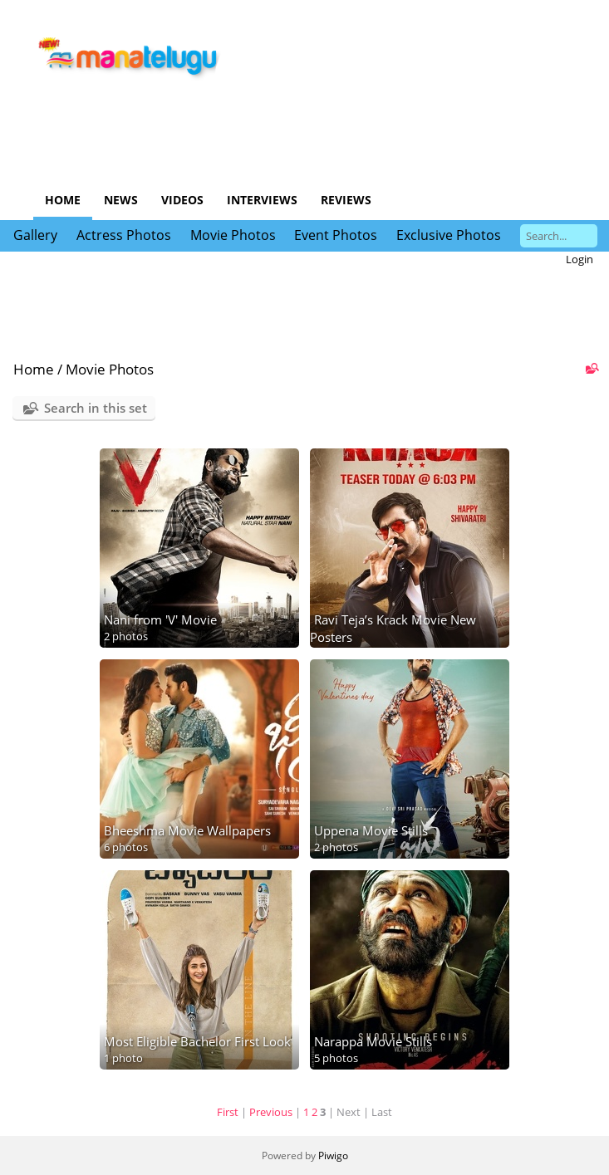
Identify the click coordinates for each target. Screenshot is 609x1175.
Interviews (262, 200)
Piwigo (333, 1155)
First (227, 1111)
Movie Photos (233, 235)
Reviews (346, 200)
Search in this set (95, 407)
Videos (182, 200)
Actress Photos (123, 235)
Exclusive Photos (448, 235)
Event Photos (335, 235)
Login (579, 259)
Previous (270, 1111)
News (121, 200)
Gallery (35, 235)
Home (63, 200)
